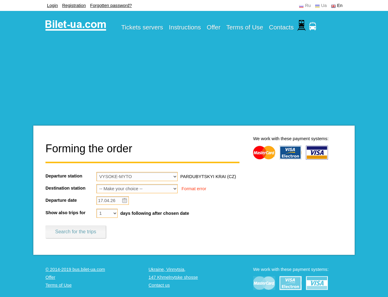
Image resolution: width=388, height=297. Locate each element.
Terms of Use (244, 27)
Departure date (61, 200)
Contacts (281, 27)
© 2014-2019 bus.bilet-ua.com (75, 269)
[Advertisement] (194, 83)
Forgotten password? (111, 5)
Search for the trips (75, 231)
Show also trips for (65, 212)
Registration (74, 5)
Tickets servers (142, 27)
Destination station (65, 188)
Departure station (63, 176)
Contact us (159, 285)
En (340, 5)
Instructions (185, 27)
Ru (308, 5)
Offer (214, 27)
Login (52, 5)
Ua (324, 5)
